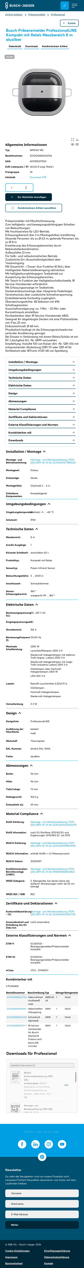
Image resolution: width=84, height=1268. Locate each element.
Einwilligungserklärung (57, 1250)
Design (42, 393)
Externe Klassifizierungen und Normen (42, 424)
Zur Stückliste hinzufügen (28, 197)
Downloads (31, 46)
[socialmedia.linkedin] (35, 1144)
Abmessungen (42, 401)
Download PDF (38, 177)
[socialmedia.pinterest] (42, 1157)
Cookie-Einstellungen (17, 1250)
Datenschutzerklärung (56, 1257)
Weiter (14, 1224)
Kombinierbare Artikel (55, 46)
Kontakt (48, 1263)
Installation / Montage (42, 362)
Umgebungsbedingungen (42, 370)
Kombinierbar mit (42, 432)
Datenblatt (15, 46)
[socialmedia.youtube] (62, 1144)
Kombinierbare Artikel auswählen (33, 208)
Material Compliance (42, 409)
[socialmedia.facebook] (22, 1144)
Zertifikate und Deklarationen (42, 417)
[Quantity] (19, 187)
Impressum (11, 1257)
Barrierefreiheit (14, 1263)
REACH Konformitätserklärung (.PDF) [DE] (38, 1076)
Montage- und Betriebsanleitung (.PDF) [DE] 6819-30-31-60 (38, 1109)
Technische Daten (42, 377)
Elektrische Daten (42, 385)
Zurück (69, 23)
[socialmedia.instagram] (49, 1144)
